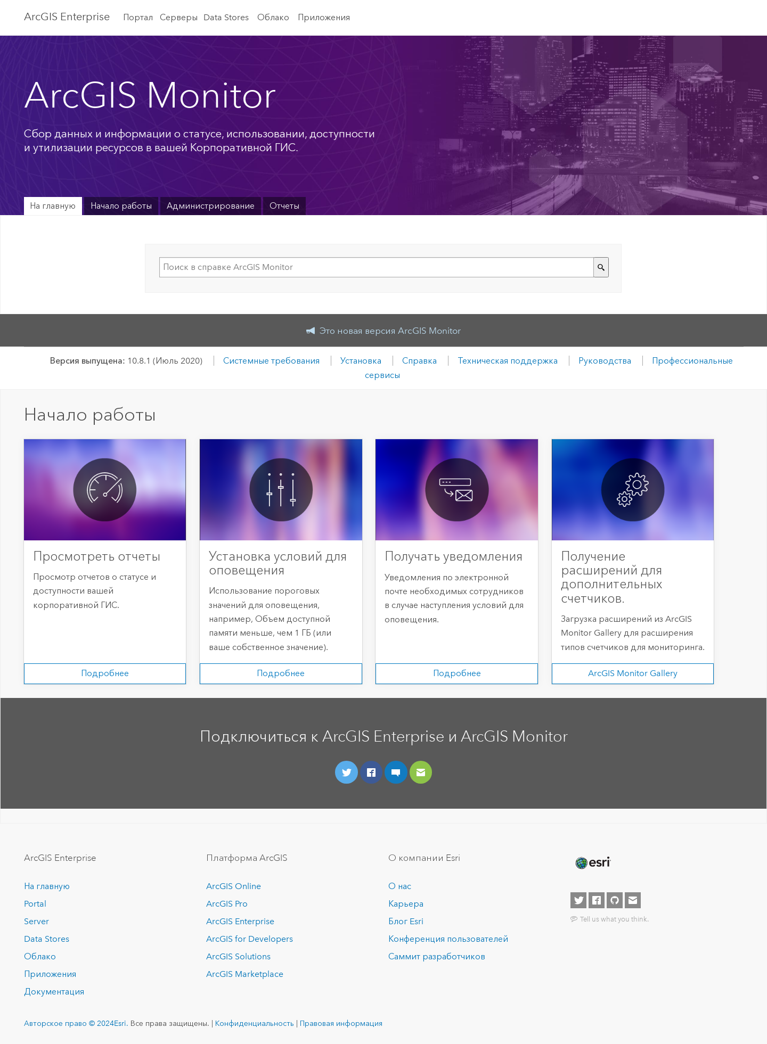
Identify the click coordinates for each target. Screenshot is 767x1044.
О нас (399, 886)
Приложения (324, 17)
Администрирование (211, 206)
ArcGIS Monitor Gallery (633, 673)
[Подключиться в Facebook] (371, 772)
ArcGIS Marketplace (244, 974)
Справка (419, 361)
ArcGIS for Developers (249, 939)
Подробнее (105, 673)
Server (36, 921)
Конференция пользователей (448, 939)
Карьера (405, 904)
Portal (35, 904)
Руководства (604, 361)
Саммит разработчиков (436, 956)
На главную (53, 206)
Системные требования (271, 361)
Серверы (179, 17)
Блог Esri (405, 921)
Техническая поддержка (508, 361)
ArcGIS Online (233, 886)
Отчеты (284, 206)
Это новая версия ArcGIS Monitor (390, 330)
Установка (360, 361)
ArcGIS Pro (227, 904)
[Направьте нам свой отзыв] (421, 772)
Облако (273, 17)
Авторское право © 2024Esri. (76, 1023)
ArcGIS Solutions (238, 956)
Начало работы (121, 206)
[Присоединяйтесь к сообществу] (396, 772)
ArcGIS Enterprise (67, 16)
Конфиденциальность (254, 1023)
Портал (138, 17)
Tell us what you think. (614, 919)
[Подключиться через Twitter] (346, 772)
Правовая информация (341, 1023)
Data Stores (226, 17)
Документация (54, 992)
